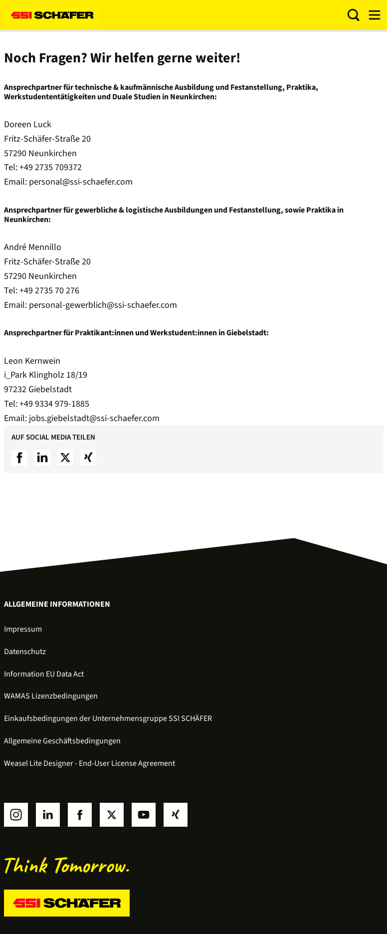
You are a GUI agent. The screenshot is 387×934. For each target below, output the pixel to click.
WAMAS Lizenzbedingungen (51, 696)
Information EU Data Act (44, 674)
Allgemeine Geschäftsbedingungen (62, 740)
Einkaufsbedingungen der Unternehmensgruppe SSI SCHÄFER (108, 718)
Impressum (23, 629)
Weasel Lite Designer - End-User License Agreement (89, 763)
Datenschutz (25, 651)
